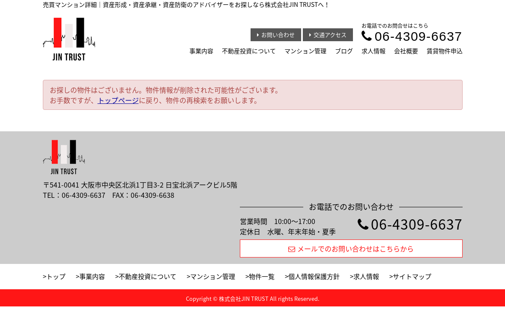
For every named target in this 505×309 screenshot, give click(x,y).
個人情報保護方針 (314, 276)
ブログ (344, 50)
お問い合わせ (276, 34)
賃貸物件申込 (445, 50)
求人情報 (373, 50)
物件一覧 (262, 276)
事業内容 (201, 50)
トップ (56, 276)
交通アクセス (328, 34)
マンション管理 (305, 50)
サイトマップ (412, 276)
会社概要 (406, 50)
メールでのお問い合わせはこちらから (351, 248)
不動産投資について (249, 50)
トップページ (118, 100)
